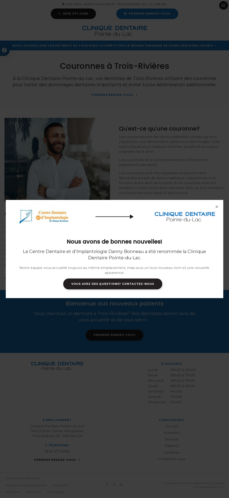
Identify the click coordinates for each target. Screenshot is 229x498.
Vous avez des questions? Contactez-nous (112, 283)
